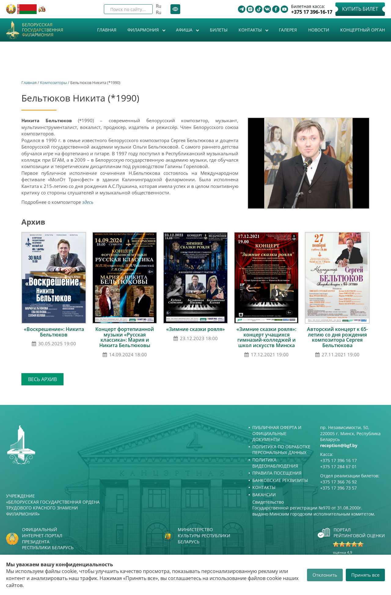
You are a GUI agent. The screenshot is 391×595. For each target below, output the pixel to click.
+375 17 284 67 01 (338, 466)
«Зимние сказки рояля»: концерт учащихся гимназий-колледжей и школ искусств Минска (266, 337)
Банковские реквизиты (280, 480)
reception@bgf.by (338, 445)
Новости (318, 30)
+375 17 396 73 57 (338, 488)
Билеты (219, 30)
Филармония (143, 30)
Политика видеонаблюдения (275, 463)
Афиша (185, 30)
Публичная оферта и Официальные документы (276, 433)
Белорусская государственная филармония (42, 30)
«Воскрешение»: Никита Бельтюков (54, 332)
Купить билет (360, 9)
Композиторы (53, 82)
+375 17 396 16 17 (338, 460)
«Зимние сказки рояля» (195, 329)
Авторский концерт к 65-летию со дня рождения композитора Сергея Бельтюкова (337, 337)
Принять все (365, 575)
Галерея (288, 30)
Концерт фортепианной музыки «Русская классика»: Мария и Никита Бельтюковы (124, 337)
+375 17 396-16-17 (311, 12)
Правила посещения (276, 473)
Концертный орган (362, 30)
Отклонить (324, 575)
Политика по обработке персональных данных (281, 450)
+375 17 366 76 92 (338, 482)
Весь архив (42, 379)
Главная (106, 30)
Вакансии (264, 495)
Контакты (251, 30)
